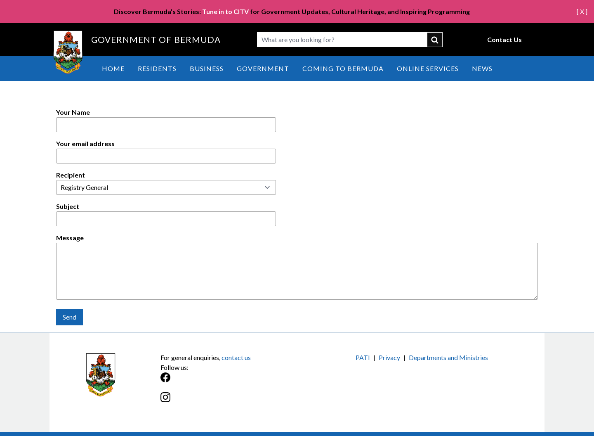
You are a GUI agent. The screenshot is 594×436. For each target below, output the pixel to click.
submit (435, 39)
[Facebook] (228, 381)
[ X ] (582, 11)
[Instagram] (228, 401)
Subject (67, 206)
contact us (236, 357)
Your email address (85, 143)
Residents (157, 68)
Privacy (389, 357)
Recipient (70, 175)
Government (263, 68)
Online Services (428, 68)
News (482, 68)
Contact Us (504, 39)
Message (70, 238)
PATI (363, 357)
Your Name (73, 112)
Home (113, 68)
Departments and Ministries (448, 357)
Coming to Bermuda (343, 68)
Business (207, 68)
